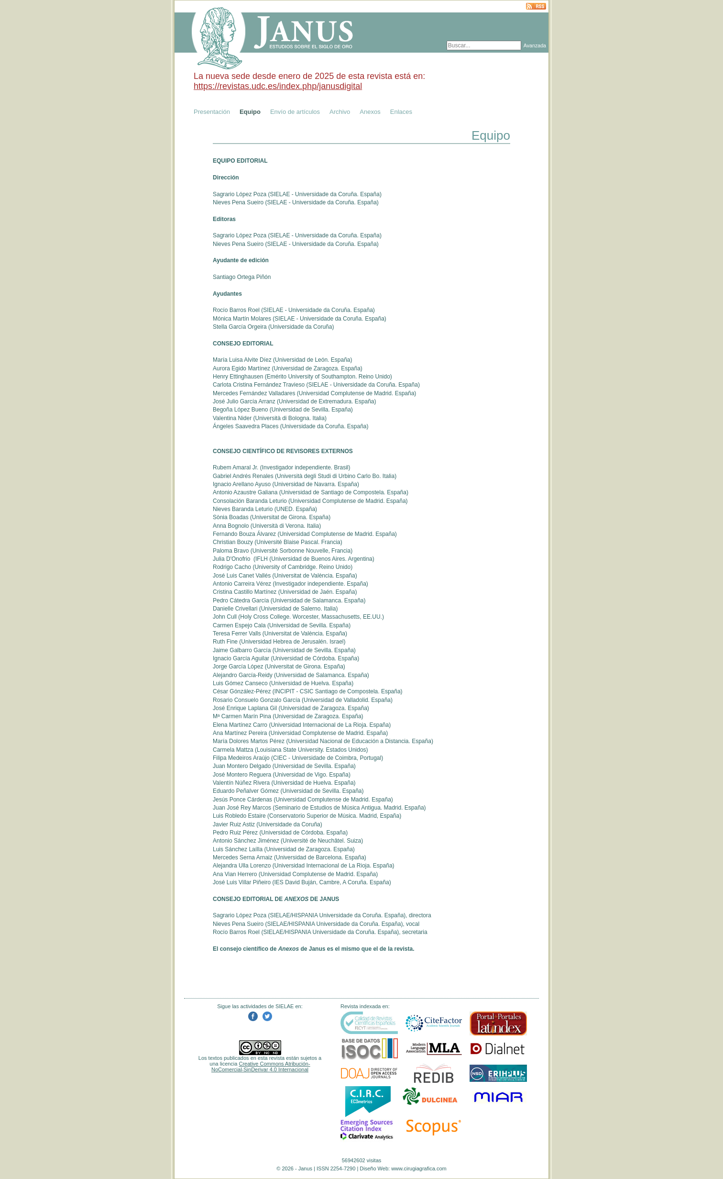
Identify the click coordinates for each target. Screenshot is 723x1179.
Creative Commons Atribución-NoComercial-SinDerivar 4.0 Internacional (260, 1066)
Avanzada (535, 45)
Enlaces (401, 111)
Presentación (212, 111)
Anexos (370, 111)
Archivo (339, 111)
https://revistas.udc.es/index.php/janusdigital (278, 86)
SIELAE (280, 194)
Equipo (250, 111)
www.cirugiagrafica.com (419, 1168)
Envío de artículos (295, 111)
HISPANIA (305, 915)
